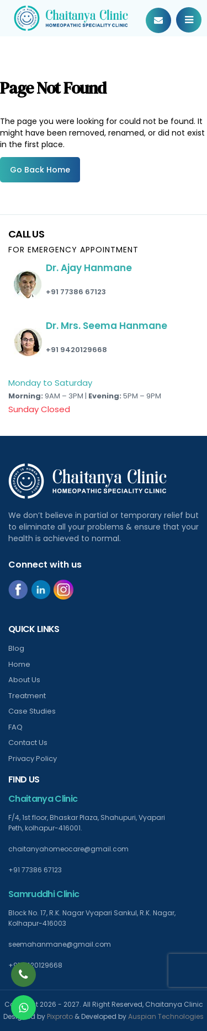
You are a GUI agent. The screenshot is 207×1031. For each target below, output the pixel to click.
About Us (24, 679)
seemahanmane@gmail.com (59, 944)
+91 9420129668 (76, 349)
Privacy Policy (32, 758)
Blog (16, 648)
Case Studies (32, 711)
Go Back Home (40, 169)
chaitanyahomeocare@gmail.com (68, 849)
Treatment (27, 695)
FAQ (15, 727)
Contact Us (27, 742)
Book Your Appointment (158, 20)
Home (19, 664)
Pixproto (60, 1016)
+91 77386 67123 (76, 292)
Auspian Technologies (166, 1016)
